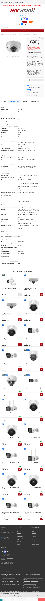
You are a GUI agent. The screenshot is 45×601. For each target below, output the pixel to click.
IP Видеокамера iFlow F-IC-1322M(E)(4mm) (10, 488)
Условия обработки (37, 596)
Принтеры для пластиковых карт (8, 578)
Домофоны (19, 533)
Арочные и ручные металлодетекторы (9, 586)
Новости (21, 2)
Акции (30, 21)
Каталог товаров (7, 31)
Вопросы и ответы (35, 544)
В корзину (37, 80)
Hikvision (35, 93)
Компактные (29, 95)
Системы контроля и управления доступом (10, 584)
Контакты (19, 0)
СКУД (18, 539)
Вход (33, 0)
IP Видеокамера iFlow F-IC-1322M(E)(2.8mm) (32, 488)
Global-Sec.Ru (28, 574)
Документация (35, 101)
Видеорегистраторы (21, 531)
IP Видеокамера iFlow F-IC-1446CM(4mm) (11, 388)
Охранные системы (20, 536)
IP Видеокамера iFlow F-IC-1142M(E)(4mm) (32, 438)
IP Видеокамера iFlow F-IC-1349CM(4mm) (33, 313)
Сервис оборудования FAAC (30, 585)
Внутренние (39, 93)
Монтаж (24, 21)
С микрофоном (36, 95)
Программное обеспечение (22, 542)
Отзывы (25, 101)
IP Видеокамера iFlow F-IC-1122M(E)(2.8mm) (32, 513)
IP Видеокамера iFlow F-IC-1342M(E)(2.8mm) (10, 438)
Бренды (16, 2)
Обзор (4, 101)
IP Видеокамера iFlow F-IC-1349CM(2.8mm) (8, 338)
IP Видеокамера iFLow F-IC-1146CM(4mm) (33, 388)
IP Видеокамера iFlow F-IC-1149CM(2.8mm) (8, 363)
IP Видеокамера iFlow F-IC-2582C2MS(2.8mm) (8, 314)
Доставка (9, 0)
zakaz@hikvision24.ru (16, 21)
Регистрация (39, 0)
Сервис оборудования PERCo (30, 584)
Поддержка (11, 2)
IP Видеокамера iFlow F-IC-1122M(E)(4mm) (10, 513)
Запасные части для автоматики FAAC (32, 587)
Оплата (13, 0)
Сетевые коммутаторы (21, 538)
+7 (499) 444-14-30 (22, 16)
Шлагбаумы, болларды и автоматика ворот (11, 579)
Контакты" (24, 6)
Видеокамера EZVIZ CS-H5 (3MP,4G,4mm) (11, 288)
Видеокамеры (30, 93)
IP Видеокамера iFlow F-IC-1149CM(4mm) (33, 338)
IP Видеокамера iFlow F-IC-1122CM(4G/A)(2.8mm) (33, 463)
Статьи (33, 542)
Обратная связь (4, 2)
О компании (3, 0)
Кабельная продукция (21, 534)
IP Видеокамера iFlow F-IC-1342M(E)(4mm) (32, 413)
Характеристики (14, 101)
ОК (1, 599)
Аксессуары (19, 541)
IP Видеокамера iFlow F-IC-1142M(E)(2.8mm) (10, 463)
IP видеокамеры (35, 92)
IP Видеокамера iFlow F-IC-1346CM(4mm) (33, 363)
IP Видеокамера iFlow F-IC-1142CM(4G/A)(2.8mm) (11, 413)
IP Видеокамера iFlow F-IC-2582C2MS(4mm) (30, 289)
